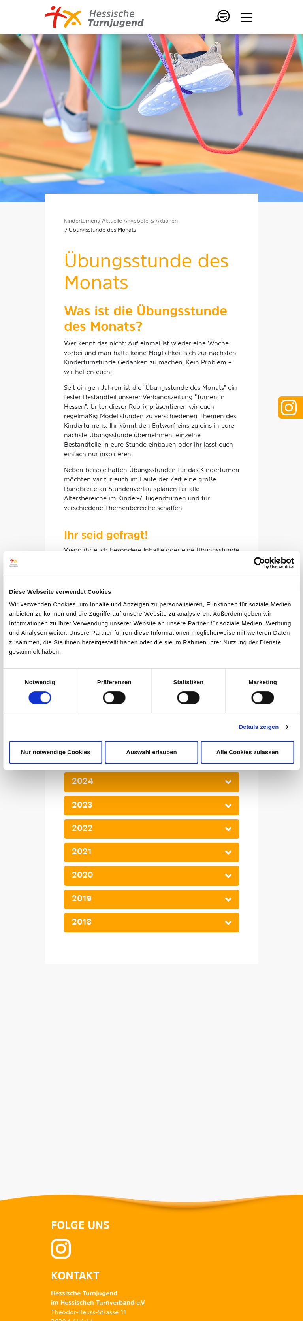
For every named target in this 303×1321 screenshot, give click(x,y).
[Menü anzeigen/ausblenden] (246, 17)
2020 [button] (82, 875)
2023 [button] (82, 806)
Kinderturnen (80, 221)
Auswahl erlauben (151, 752)
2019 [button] (82, 899)
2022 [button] (82, 829)
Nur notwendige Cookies (55, 752)
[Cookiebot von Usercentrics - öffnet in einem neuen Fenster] (259, 563)
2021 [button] (82, 852)
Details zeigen (259, 726)
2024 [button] (82, 782)
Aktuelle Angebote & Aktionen (140, 221)
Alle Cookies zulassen (247, 752)
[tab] (151, 782)
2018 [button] (82, 923)
